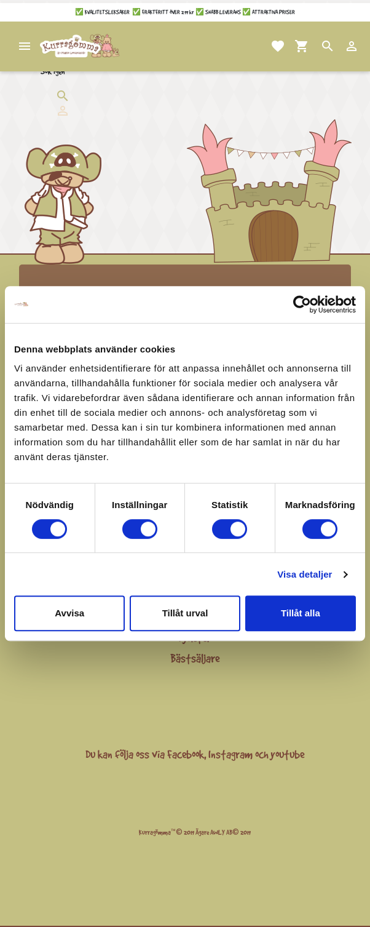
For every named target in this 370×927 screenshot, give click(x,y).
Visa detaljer (304, 574)
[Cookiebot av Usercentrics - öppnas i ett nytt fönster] (302, 304)
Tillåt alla (300, 613)
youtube (287, 754)
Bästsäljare (194, 658)
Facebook (185, 754)
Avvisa (69, 613)
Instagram (230, 754)
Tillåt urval (185, 613)
